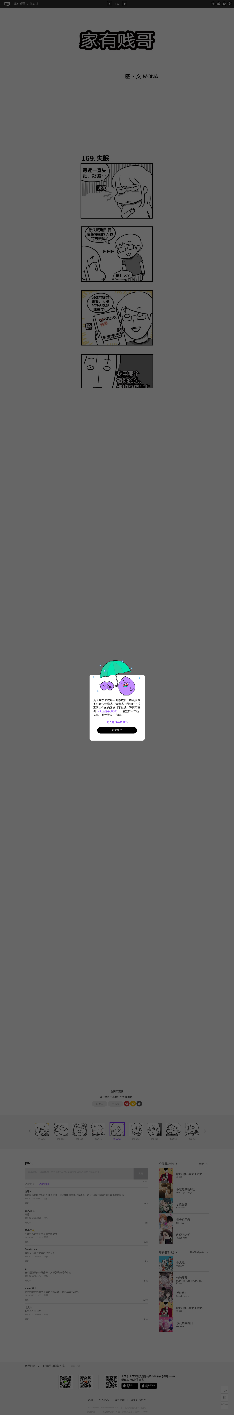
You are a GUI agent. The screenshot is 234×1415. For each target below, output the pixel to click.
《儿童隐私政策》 (108, 711)
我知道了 (117, 730)
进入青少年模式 (117, 722)
